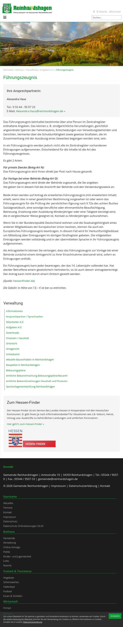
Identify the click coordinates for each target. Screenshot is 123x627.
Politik (6, 551)
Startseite (8, 69)
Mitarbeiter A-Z (15, 322)
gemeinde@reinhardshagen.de (58, 479)
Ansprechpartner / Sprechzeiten (24, 316)
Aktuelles (8, 503)
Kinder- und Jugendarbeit (17, 556)
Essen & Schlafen (12, 596)
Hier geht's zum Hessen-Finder (24, 424)
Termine (7, 507)
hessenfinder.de (23, 281)
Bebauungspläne (15, 370)
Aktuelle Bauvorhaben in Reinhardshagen (30, 359)
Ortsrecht (11, 343)
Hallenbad (9, 586)
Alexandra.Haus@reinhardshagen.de (39, 111)
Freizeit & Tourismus (17, 571)
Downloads (12, 332)
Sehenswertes (11, 582)
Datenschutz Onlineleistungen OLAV (23, 526)
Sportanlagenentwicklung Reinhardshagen (30, 386)
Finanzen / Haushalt (17, 338)
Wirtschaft (10, 601)
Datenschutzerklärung (83, 486)
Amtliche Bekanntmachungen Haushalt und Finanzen (36, 381)
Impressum (58, 486)
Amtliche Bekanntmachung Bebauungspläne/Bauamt (36, 375)
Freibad (7, 591)
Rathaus (19, 69)
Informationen (14, 311)
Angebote (8, 577)
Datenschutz (10, 521)
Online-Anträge (11, 547)
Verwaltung (32, 69)
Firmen (7, 608)
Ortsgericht (12, 348)
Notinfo (102, 11)
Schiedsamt (12, 354)
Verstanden (115, 616)
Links (6, 560)
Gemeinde (9, 538)
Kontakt (115, 11)
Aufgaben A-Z (47, 69)
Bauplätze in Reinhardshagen (23, 365)
